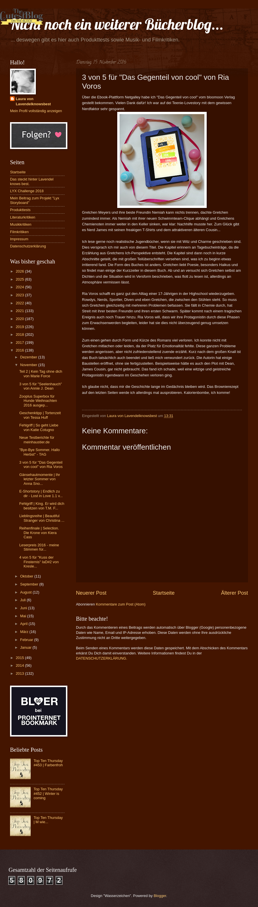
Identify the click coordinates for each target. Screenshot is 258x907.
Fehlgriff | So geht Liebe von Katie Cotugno (38, 427)
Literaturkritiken (22, 217)
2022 (20, 303)
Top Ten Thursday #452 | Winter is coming (48, 793)
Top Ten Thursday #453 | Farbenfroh (48, 763)
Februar (27, 640)
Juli (23, 600)
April (24, 624)
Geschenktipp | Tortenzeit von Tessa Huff (40, 415)
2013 (20, 673)
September (29, 584)
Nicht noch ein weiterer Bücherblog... (117, 24)
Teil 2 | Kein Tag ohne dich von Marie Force (40, 373)
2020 (20, 319)
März (24, 632)
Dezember (29, 357)
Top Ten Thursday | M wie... (48, 819)
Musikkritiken (20, 224)
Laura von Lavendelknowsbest (33, 101)
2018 (20, 334)
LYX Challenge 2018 (27, 191)
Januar (26, 647)
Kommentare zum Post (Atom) (120, 604)
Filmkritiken (19, 232)
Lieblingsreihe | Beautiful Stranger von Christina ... (41, 518)
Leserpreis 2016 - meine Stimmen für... (39, 547)
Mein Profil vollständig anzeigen (36, 111)
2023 (20, 295)
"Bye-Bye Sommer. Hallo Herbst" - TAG (39, 452)
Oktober (27, 576)
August (26, 592)
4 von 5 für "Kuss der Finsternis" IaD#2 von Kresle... (39, 561)
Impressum (19, 239)
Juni (24, 608)
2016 (20, 350)
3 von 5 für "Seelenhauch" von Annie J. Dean (40, 386)
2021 (20, 311)
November (29, 365)
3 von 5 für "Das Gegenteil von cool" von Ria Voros (40, 464)
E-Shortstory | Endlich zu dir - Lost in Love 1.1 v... (40, 493)
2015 (20, 658)
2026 (20, 271)
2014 (20, 665)
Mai (23, 616)
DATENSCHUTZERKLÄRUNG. (101, 658)
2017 (20, 342)
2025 (20, 279)
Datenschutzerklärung (28, 246)
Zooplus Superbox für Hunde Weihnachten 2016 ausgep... (38, 400)
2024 (20, 287)
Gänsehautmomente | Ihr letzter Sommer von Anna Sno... (39, 479)
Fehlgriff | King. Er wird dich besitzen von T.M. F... (41, 505)
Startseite (164, 593)
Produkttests (20, 210)
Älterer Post (234, 593)
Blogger (160, 896)
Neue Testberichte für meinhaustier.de (36, 439)
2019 (20, 327)
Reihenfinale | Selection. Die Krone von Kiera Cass (39, 532)
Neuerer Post (91, 593)
